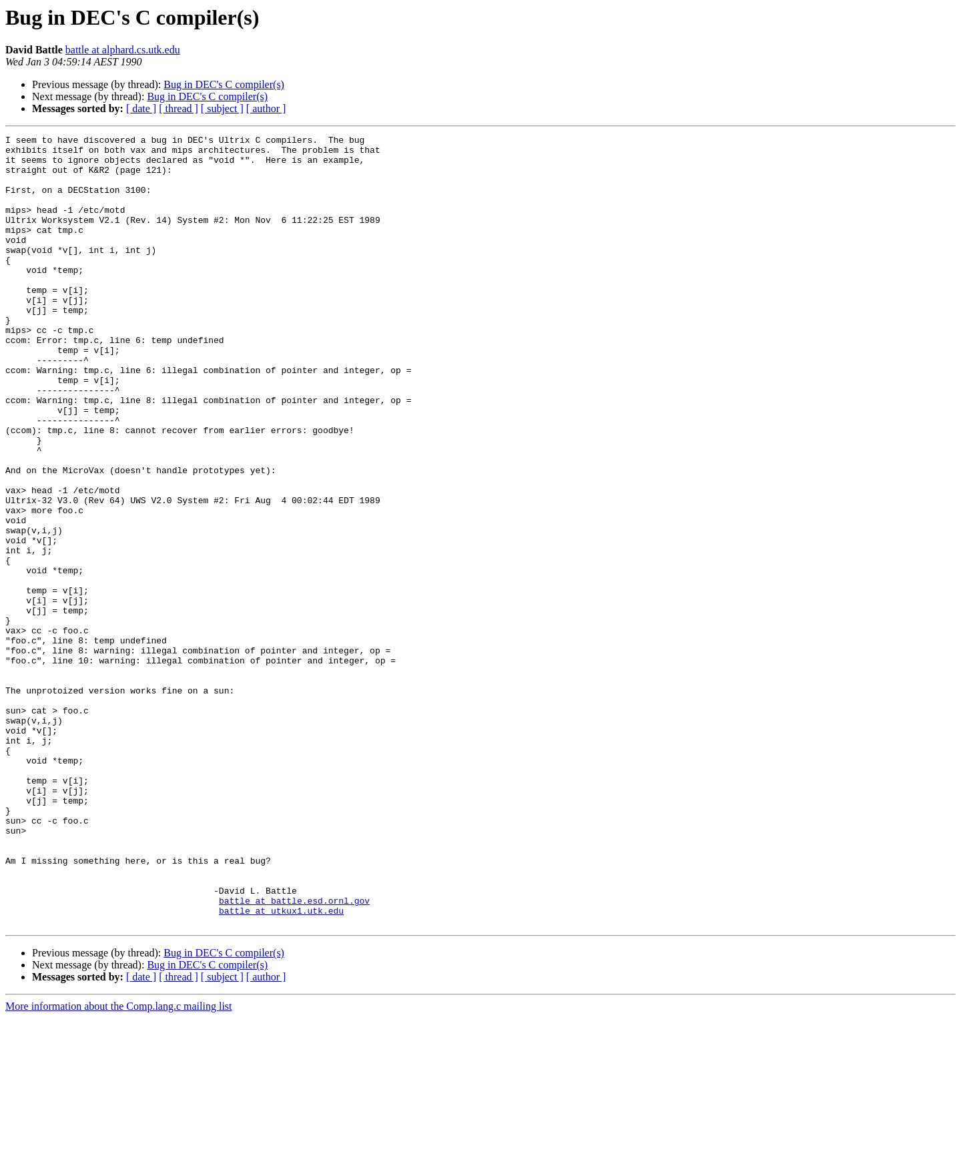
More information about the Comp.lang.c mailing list (118, 1164)
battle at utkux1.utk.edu (281, 1067)
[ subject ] (222, 108)
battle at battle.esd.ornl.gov (294, 1055)
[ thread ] (178, 108)
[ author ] (266, 108)
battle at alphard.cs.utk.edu (122, 49)
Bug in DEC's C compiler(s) (224, 84)
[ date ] (141, 108)
